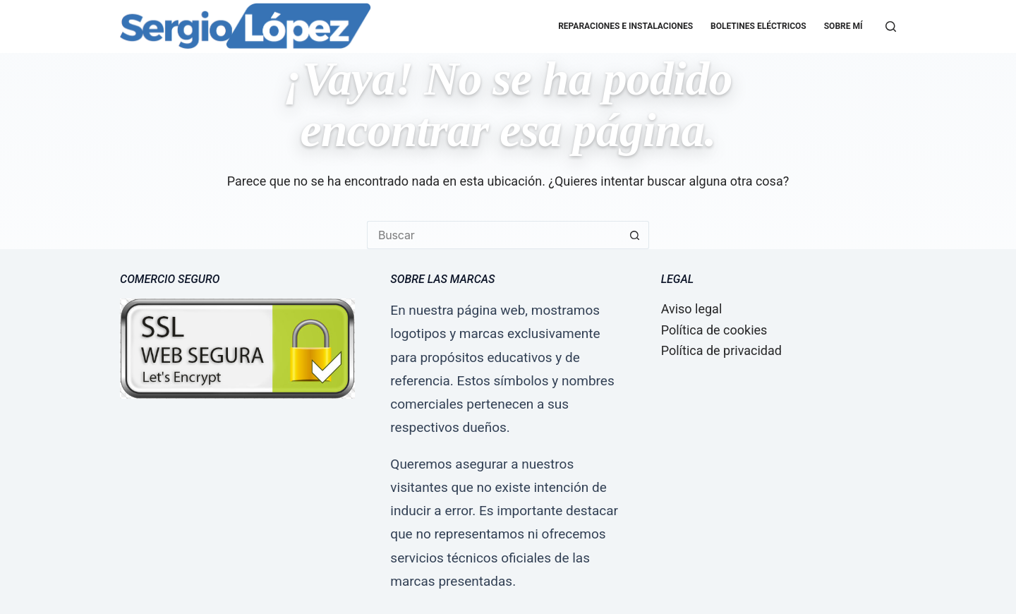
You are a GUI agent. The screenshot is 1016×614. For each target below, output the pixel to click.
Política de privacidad (721, 350)
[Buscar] (890, 26)
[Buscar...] (494, 235)
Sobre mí (843, 26)
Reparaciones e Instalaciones (625, 26)
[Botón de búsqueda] (635, 235)
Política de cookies (714, 330)
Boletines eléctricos (758, 26)
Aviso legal (691, 308)
